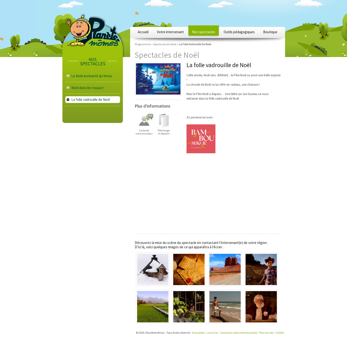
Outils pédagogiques (239, 32)
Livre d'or (212, 332)
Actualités (198, 332)
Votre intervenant (170, 32)
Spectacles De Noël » (165, 44)
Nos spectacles (203, 32)
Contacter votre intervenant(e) (238, 332)
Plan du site (266, 332)
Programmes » (144, 44)
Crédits (279, 332)
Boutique (270, 32)
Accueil (143, 32)
